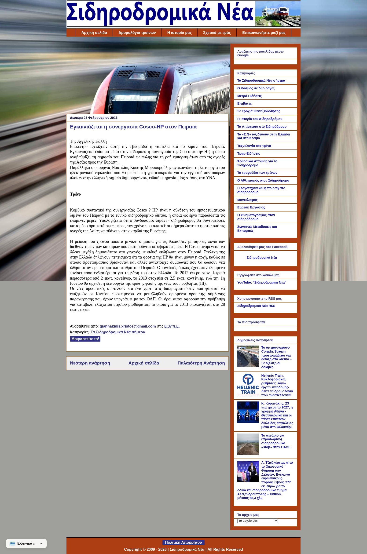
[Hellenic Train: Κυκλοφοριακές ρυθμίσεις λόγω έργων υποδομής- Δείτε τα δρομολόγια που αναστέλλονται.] (248, 394)
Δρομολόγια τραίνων (137, 33)
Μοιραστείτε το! (85, 339)
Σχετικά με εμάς (217, 33)
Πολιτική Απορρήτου (183, 542)
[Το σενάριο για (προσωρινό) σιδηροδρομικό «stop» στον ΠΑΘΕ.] (248, 454)
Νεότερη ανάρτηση (90, 363)
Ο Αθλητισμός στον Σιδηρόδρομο (263, 180)
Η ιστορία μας (179, 33)
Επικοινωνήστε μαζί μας (264, 33)
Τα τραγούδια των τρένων (257, 173)
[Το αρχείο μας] (257, 520)
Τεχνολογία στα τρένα (254, 146)
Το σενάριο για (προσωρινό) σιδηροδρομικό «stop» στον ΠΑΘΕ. (276, 441)
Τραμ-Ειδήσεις (248, 153)
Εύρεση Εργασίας (251, 207)
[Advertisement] (147, 76)
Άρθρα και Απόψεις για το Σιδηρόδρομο (257, 163)
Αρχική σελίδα (94, 33)
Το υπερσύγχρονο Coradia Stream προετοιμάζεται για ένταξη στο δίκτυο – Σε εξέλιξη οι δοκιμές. (276, 357)
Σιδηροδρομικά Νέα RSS (256, 306)
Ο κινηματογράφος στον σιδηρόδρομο (256, 217)
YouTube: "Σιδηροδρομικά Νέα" (261, 282)
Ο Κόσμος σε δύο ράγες (256, 88)
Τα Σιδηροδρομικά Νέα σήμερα (118, 332)
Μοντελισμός (247, 200)
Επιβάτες (244, 103)
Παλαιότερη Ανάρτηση (201, 363)
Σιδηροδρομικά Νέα (262, 257)
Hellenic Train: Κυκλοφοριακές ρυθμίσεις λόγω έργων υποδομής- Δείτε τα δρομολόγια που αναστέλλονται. (277, 385)
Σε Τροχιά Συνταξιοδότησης (258, 111)
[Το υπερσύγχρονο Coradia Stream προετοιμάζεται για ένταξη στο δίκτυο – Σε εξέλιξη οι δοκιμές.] (248, 366)
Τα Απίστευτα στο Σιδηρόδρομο (261, 126)
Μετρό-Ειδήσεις (249, 96)
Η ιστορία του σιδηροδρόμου (259, 119)
